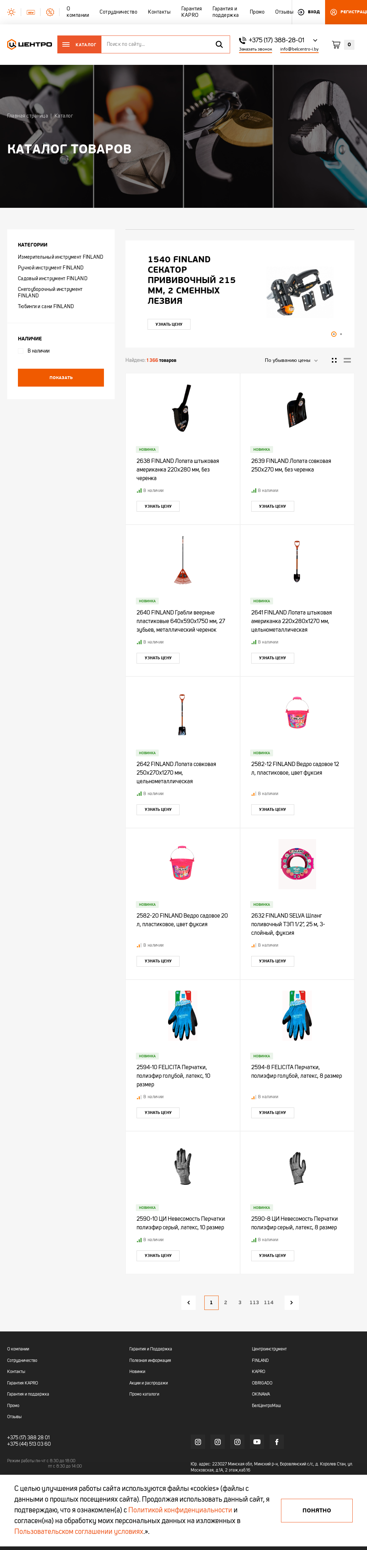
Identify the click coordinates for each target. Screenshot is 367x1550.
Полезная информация (150, 1361)
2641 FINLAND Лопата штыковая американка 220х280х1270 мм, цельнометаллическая (291, 621)
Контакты (16, 1372)
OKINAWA (261, 1394)
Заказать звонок (255, 49)
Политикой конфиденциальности (180, 1510)
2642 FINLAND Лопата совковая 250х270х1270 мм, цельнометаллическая (176, 773)
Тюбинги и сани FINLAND (46, 306)
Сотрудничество (22, 1361)
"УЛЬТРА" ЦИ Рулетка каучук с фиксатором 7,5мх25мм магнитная (196, 280)
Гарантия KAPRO (22, 1383)
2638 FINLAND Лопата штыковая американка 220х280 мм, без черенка (178, 470)
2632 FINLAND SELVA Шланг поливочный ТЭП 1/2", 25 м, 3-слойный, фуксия (288, 924)
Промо (13, 1406)
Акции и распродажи (148, 1383)
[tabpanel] (239, 292)
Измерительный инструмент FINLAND (61, 257)
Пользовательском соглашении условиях (78, 1532)
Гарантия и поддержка (28, 1394)
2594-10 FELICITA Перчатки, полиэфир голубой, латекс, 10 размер (173, 1076)
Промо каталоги (144, 1394)
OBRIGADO (262, 1383)
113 (254, 1302)
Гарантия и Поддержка (150, 1349)
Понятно (316, 1510)
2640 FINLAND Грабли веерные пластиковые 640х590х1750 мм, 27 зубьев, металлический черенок (181, 621)
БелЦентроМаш (266, 1406)
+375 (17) (16, 1437)
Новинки (137, 1372)
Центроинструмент (269, 1349)
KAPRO (258, 1372)
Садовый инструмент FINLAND (52, 278)
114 (268, 1302)
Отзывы (14, 1417)
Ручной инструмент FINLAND (51, 268)
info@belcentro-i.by (299, 49)
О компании (18, 1349)
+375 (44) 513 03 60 (29, 1444)
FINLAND (260, 1361)
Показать (61, 378)
